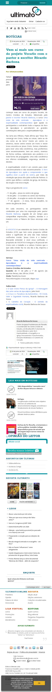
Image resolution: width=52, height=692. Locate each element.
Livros (7, 612)
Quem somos (33, 612)
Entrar (31, 21)
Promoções (9, 614)
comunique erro (33, 587)
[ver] (37, 343)
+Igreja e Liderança (26, 348)
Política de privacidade (28, 652)
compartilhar (34, 44)
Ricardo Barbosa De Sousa (27, 321)
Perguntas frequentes (36, 617)
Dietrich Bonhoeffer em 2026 (19, 527)
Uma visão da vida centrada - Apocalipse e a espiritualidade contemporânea (26, 120)
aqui (37, 278)
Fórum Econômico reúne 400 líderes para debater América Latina (32, 413)
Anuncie (42, 652)
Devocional (9, 603)
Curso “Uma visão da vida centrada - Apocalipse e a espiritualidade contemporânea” (26, 263)
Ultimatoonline (16, 591)
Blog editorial (33, 614)
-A (26, 44)
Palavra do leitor (11, 600)
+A (22, 44)
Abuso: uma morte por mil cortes (20, 514)
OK (39, 683)
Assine (12, 502)
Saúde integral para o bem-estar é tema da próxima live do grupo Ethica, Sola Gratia (24, 554)
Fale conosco (33, 620)
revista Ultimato (22, 331)
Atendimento (10, 620)
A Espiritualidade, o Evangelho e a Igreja (28, 333)
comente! (16, 44)
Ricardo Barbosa (13, 214)
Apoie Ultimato (26, 626)
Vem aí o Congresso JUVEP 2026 (20, 523)
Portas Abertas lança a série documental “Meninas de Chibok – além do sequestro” (24, 560)
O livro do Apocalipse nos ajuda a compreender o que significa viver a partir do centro (26, 172)
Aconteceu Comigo (15, 467)
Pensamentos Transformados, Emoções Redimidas (30, 336)
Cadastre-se (40, 21)
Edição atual (32, 595)
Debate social (14, 442)
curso (25, 188)
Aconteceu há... (14, 470)
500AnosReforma (14, 463)
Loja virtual (14, 609)
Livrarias (8, 617)
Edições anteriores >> (27, 502)
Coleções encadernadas (37, 600)
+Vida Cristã (37, 348)
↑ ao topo (46, 587)
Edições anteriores (35, 597)
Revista (33, 591)
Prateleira (9, 595)
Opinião (8, 597)
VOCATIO (12, 229)
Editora (33, 609)
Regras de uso (12, 652)
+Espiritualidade (13, 348)
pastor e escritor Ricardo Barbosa (20, 117)
